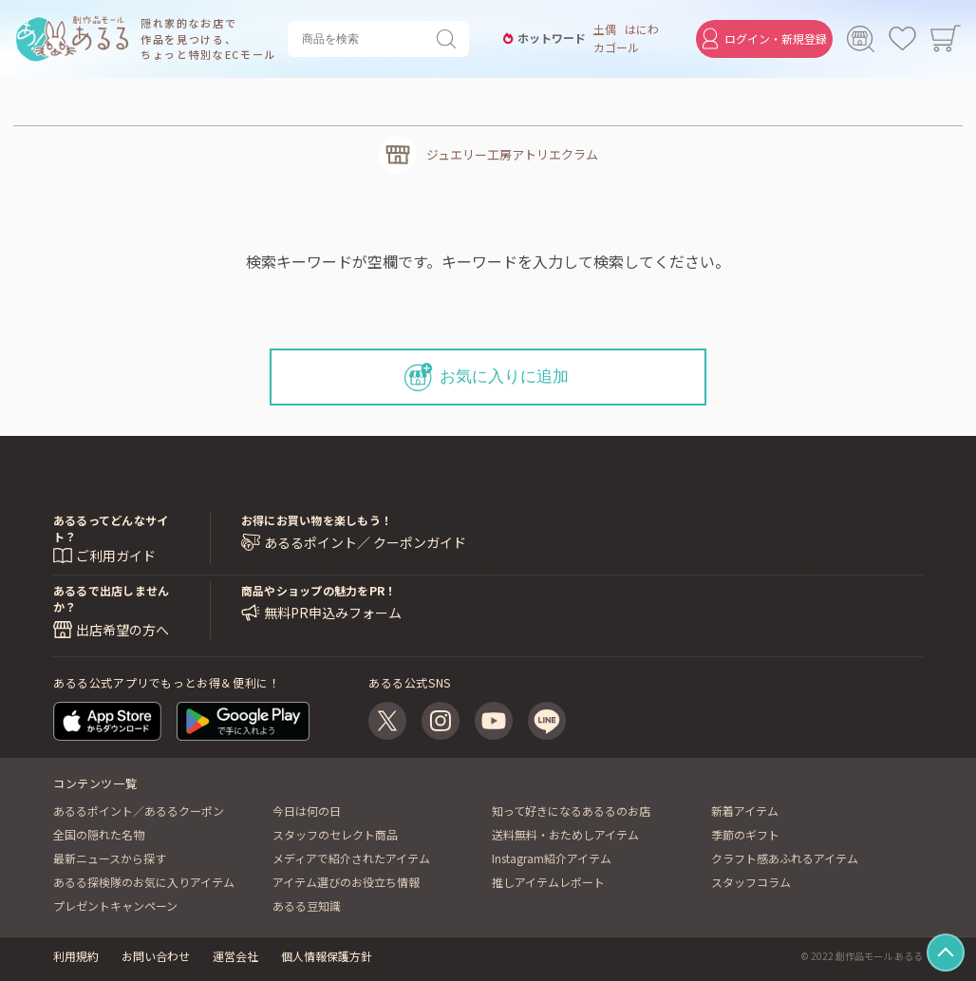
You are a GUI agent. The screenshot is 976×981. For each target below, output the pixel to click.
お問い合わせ (156, 956)
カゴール (612, 47)
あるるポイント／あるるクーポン (138, 810)
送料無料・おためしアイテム (565, 834)
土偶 (601, 29)
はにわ (639, 29)
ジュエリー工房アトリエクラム (512, 154)
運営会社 (235, 956)
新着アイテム (745, 810)
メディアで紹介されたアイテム (351, 858)
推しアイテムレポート (548, 882)
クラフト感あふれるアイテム (784, 858)
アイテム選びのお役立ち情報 (346, 882)
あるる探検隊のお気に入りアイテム (144, 882)
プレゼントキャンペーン (115, 905)
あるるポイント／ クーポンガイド (365, 543)
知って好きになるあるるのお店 (571, 810)
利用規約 (76, 956)
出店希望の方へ (122, 629)
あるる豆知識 (306, 905)
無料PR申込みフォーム (333, 613)
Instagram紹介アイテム (551, 858)
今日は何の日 (306, 810)
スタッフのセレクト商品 (335, 834)
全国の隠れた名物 (98, 834)
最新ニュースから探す (109, 858)
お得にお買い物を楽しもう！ (316, 520)
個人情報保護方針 (326, 956)
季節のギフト (745, 834)
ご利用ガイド (116, 555)
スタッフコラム (751, 882)
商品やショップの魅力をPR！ (318, 590)
